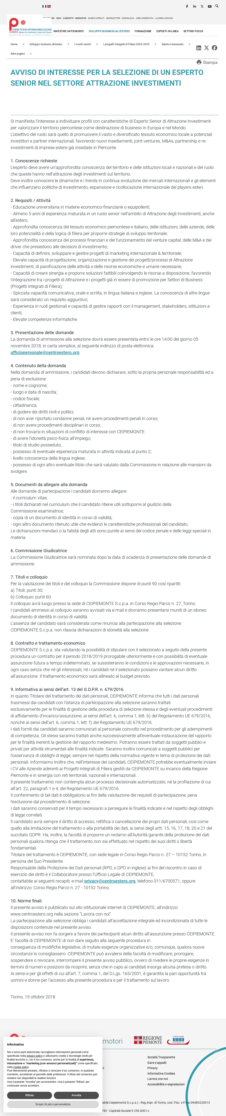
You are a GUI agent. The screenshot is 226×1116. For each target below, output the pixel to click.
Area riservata (145, 18)
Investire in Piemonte (68, 31)
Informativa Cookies (161, 1073)
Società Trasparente (161, 1057)
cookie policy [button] (20, 1067)
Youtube (210, 5)
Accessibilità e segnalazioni (166, 1084)
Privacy (152, 1067)
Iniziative (80, 18)
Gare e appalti (96, 18)
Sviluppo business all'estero (109, 31)
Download (128, 18)
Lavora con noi (164, 18)
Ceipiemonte (30, 26)
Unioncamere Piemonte (183, 1042)
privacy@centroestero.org (109, 880)
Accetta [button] (76, 1095)
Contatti (68, 18)
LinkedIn (195, 5)
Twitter (202, 5)
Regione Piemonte (150, 1042)
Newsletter (113, 18)
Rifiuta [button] (29, 1095)
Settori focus (193, 31)
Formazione (143, 31)
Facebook (187, 5)
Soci (58, 18)
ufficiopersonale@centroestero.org (45, 352)
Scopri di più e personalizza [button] (53, 1104)
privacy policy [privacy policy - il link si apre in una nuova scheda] (35, 1055)
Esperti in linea (167, 31)
